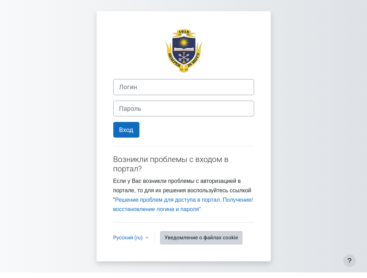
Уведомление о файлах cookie (201, 237)
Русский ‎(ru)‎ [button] (128, 237)
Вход (126, 129)
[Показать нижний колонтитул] (349, 260)
